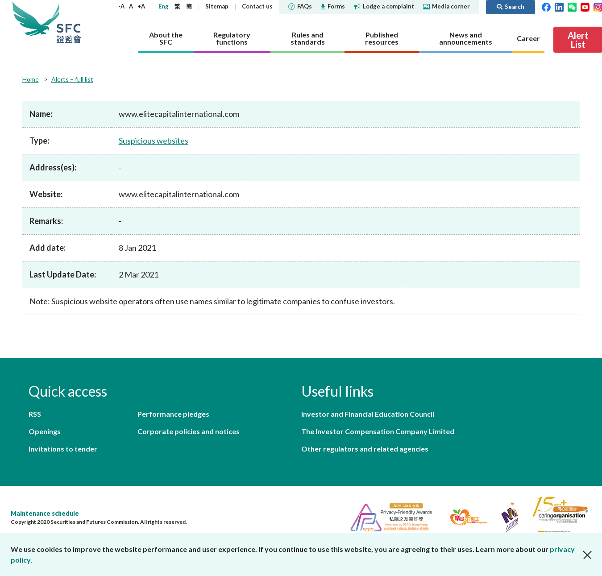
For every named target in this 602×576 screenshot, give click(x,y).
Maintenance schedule (45, 513)
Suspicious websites (153, 140)
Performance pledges (173, 414)
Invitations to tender (63, 448)
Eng (163, 6)
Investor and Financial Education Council (367, 414)
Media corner (446, 6)
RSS (35, 414)
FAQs (300, 6)
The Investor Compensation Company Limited (377, 431)
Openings (45, 431)
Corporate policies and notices (188, 431)
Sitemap (216, 6)
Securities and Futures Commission (69, 22)
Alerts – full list (72, 79)
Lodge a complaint (384, 6)
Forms (333, 6)
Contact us (257, 6)
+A (141, 6)
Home (30, 79)
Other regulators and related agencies (364, 448)
